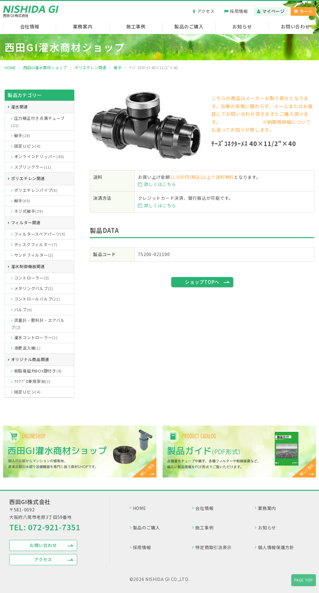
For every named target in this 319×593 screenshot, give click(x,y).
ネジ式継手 (28, 211)
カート (306, 11)
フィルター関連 (26, 222)
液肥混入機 (27, 348)
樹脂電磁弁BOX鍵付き (38, 371)
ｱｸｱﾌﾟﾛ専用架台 (32, 381)
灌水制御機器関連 (28, 266)
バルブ (23, 310)
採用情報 (239, 11)
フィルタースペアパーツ (40, 234)
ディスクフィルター (35, 244)
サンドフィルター (33, 255)
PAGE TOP (303, 580)
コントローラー (31, 278)
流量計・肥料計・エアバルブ (38, 323)
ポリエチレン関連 (28, 178)
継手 (22, 135)
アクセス (206, 11)
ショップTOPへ (202, 282)
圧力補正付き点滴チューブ (38, 121)
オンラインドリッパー (39, 156)
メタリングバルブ (33, 288)
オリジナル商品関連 (30, 359)
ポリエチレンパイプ (36, 190)
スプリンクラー (33, 167)
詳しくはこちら (157, 184)
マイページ (273, 11)
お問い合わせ (43, 545)
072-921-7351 (54, 527)
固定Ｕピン (27, 146)
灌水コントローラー (36, 337)
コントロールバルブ (37, 299)
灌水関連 (19, 107)
